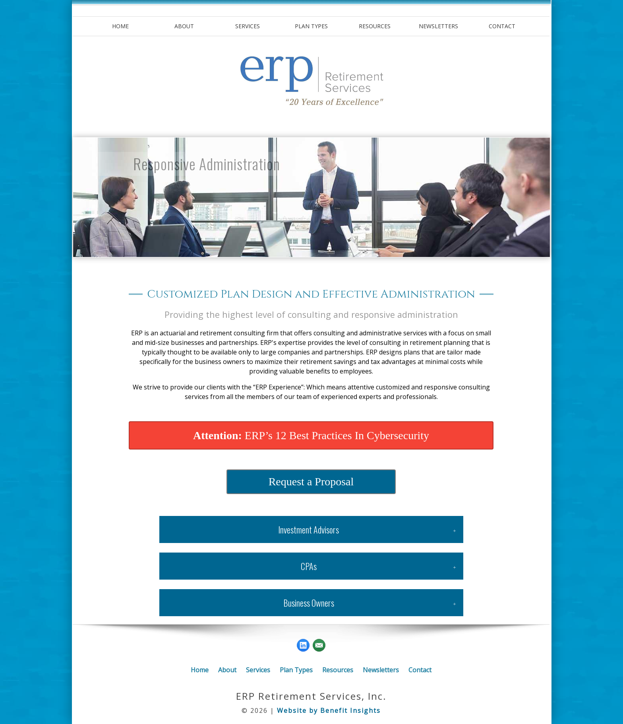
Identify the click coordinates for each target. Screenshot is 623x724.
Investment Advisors (308, 529)
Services (247, 26)
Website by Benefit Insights (329, 710)
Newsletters (438, 26)
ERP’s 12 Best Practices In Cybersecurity (311, 435)
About (184, 26)
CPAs (309, 566)
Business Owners (308, 602)
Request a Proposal (311, 481)
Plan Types (311, 26)
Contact (502, 26)
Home (120, 26)
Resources (375, 26)
